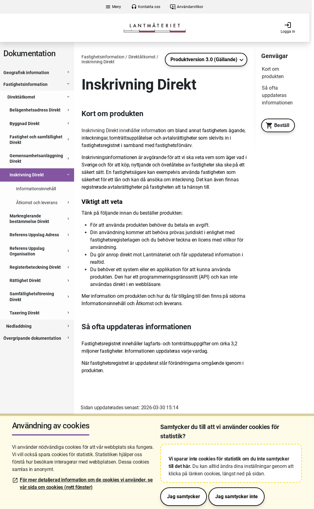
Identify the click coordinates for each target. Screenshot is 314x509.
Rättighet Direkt (25, 280)
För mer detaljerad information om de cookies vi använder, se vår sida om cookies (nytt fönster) (86, 483)
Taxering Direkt (25, 312)
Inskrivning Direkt (27, 174)
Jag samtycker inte (236, 496)
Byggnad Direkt (25, 123)
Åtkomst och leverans (36, 202)
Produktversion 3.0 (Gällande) (203, 59)
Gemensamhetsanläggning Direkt (36, 158)
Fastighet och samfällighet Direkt (36, 139)
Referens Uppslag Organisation (27, 251)
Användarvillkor (186, 7)
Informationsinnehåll (36, 188)
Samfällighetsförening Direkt (32, 296)
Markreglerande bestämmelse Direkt (29, 218)
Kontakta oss (145, 7)
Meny (113, 7)
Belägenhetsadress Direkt (35, 109)
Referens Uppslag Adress (34, 234)
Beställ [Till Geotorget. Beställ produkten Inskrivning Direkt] (275, 125)
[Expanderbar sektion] (68, 73)
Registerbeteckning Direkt (35, 267)
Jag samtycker (183, 496)
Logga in (288, 27)
